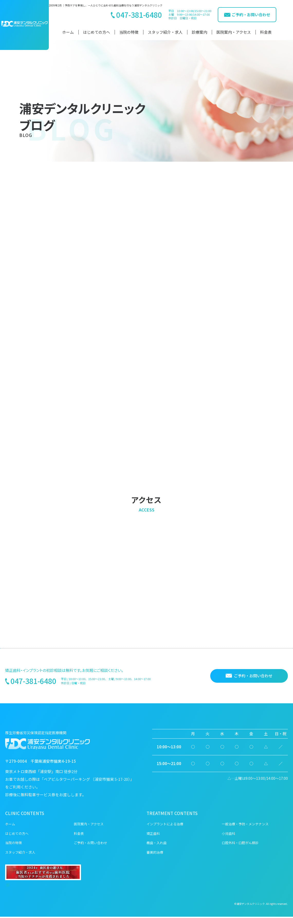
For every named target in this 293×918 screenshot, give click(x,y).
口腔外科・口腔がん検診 (240, 844)
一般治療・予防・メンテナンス (245, 825)
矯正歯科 (153, 834)
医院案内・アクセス (233, 32)
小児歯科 (228, 834)
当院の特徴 (129, 32)
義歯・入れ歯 (156, 844)
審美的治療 (154, 853)
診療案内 (199, 32)
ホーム (68, 32)
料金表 (266, 32)
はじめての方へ (96, 32)
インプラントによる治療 (164, 825)
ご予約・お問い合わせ (90, 844)
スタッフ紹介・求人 (165, 32)
